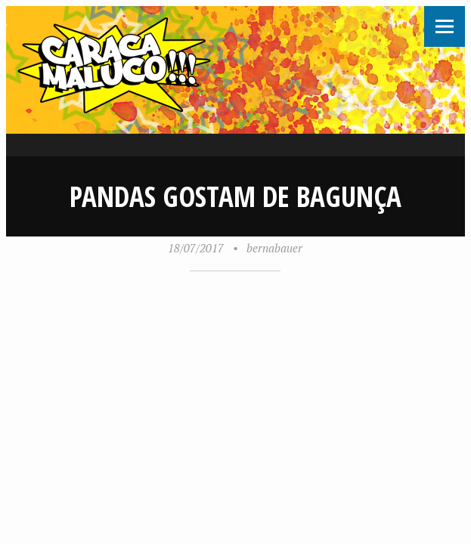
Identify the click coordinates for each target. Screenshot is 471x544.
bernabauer (274, 247)
